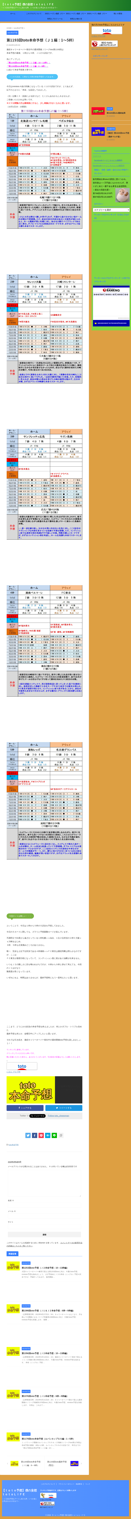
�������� (123, 318)
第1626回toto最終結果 (116, 113)
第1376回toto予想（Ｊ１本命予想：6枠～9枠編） (45, 1396)
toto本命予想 (14, 1145)
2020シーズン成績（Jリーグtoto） (97, 14)
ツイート (97, 156)
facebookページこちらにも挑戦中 (108, 160)
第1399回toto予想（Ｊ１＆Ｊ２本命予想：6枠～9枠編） (48, 1311)
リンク (87, 1484)
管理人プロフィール (55, 19)
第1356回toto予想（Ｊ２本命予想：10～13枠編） (45, 1353)
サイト (10, 1222)
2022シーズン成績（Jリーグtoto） (55, 14)
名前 (11, 1200)
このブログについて (34, 14)
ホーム (12, 14)
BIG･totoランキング (100, 49)
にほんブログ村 (13, 1072)
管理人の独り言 (76, 19)
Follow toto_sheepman (58, 1116)
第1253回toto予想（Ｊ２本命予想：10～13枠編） (45, 1268)
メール (12, 1211)
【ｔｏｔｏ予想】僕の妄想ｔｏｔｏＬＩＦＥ (27, 4)
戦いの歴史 (118, 14)
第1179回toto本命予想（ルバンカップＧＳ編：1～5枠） (48, 1439)
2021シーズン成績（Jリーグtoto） (76, 14)
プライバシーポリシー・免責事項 (70, 1484)
